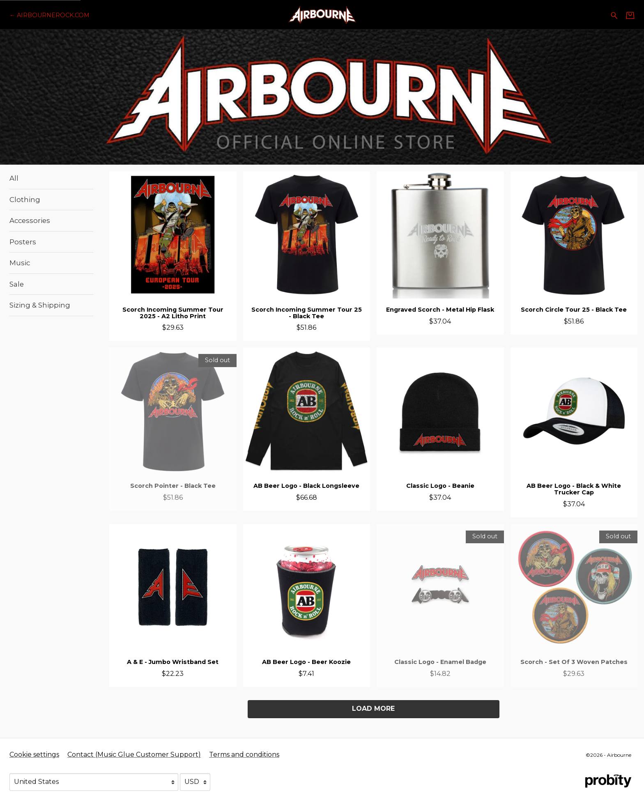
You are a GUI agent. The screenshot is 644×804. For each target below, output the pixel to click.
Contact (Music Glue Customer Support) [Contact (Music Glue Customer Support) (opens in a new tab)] (134, 754)
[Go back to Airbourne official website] (49, 15)
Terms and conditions (244, 754)
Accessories (29, 220)
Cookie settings (34, 754)
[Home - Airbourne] (322, 14)
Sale (16, 284)
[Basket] (630, 15)
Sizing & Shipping (39, 305)
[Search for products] (614, 14)
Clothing (24, 199)
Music (19, 263)
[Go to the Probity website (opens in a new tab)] (608, 781)
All (13, 178)
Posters (22, 242)
